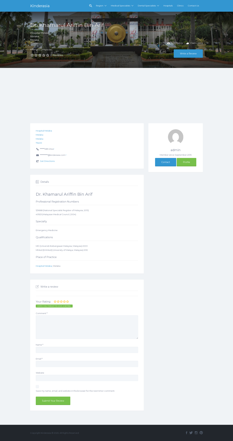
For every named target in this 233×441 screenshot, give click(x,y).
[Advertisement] (116, 91)
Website (40, 373)
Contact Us (193, 5)
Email (39, 359)
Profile (186, 162)
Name (39, 344)
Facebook (186, 433)
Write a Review (188, 53)
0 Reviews (56, 55)
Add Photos (175, 43)
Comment (41, 313)
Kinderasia (40, 6)
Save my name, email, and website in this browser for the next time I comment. (75, 391)
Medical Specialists (120, 5)
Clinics (180, 5)
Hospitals (168, 5)
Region (99, 5)
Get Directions (47, 161)
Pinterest (201, 433)
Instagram (196, 433)
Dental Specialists (147, 5)
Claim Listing (194, 43)
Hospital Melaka (44, 266)
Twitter (191, 433)
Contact (165, 162)
